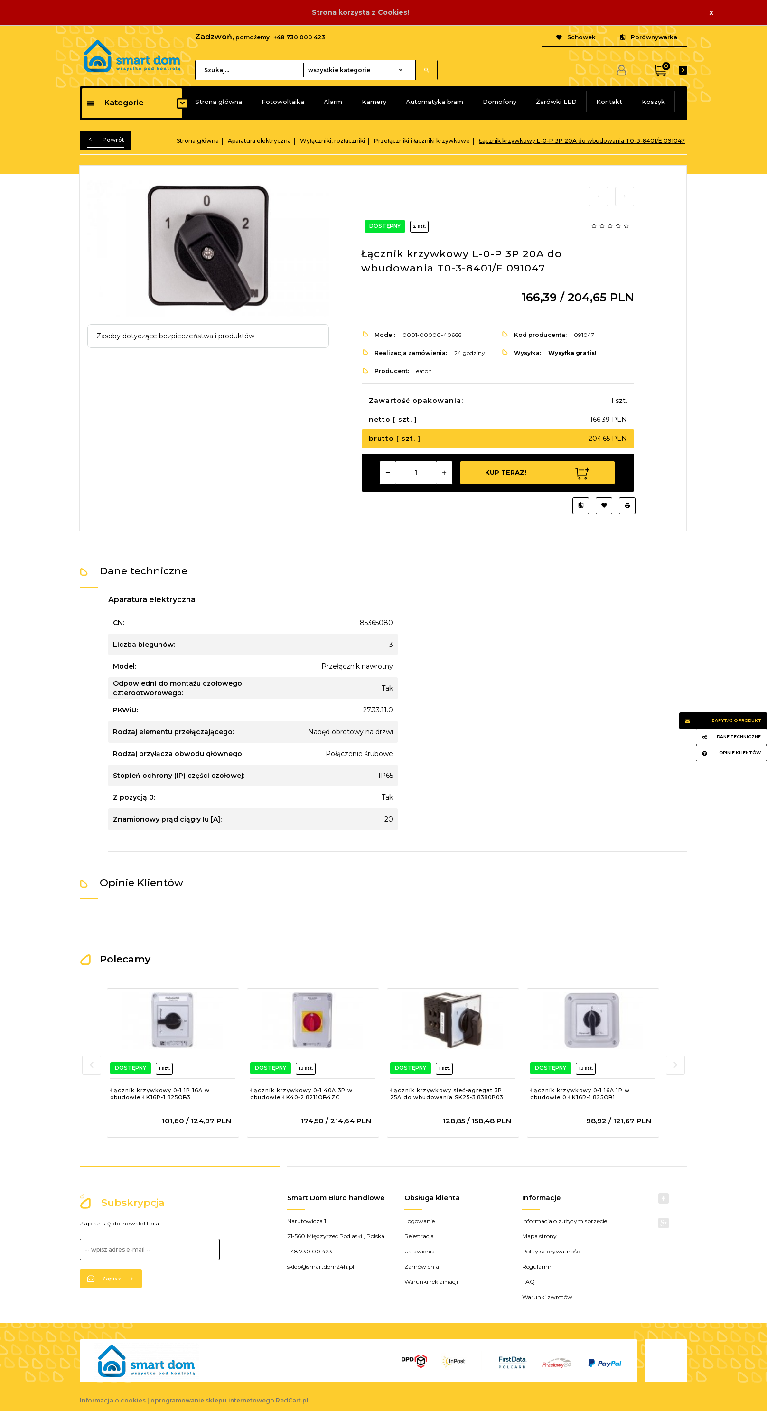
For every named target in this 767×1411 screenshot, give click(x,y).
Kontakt (609, 101)
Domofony (499, 101)
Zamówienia (421, 1266)
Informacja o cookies (113, 1400)
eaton (424, 370)
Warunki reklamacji (431, 1281)
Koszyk (653, 101)
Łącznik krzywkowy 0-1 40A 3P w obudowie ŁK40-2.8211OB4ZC (301, 1094)
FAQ (528, 1281)
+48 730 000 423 (299, 37)
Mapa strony (539, 1236)
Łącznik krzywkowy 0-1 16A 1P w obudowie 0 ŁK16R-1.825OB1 (580, 1094)
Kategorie (115, 102)
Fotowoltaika (283, 101)
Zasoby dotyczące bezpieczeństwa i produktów (175, 336)
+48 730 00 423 (309, 1251)
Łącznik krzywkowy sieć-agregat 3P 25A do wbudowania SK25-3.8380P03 (446, 1094)
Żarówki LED (556, 101)
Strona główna (218, 101)
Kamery (374, 101)
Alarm (333, 101)
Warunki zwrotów (547, 1296)
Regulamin (537, 1266)
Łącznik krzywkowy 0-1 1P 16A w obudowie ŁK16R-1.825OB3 (160, 1094)
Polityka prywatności (551, 1251)
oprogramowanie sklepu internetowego (212, 1400)
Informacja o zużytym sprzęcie (564, 1220)
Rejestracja (419, 1236)
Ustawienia (419, 1251)
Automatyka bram (434, 101)
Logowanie (419, 1220)
